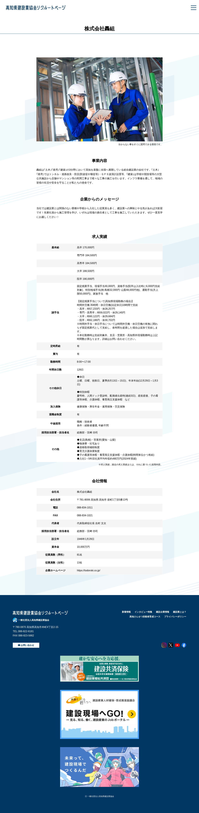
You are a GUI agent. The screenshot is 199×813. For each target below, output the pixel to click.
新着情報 (126, 612)
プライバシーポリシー (175, 616)
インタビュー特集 (143, 612)
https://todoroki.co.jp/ (88, 570)
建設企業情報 (162, 612)
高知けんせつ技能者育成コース (144, 616)
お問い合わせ (26, 645)
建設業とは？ (179, 612)
